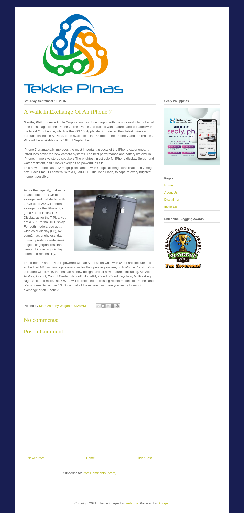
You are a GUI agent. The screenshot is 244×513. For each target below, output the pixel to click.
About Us (171, 192)
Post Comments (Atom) (99, 473)
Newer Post (36, 458)
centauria (131, 503)
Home (90, 458)
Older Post (144, 458)
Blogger (163, 503)
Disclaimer (172, 199)
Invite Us (170, 207)
